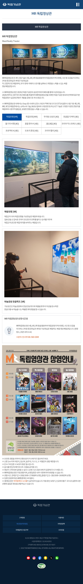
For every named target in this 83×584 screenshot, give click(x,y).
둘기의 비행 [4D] (12, 124)
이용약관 (61, 518)
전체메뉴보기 (77, 4)
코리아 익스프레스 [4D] (71, 124)
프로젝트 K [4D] (12, 131)
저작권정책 (61, 524)
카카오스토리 (45, 558)
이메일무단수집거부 (22, 530)
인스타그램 (34, 558)
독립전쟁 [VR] (12, 117)
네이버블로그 (57, 558)
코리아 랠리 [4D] (51, 131)
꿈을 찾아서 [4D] (31, 124)
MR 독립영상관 (41, 27)
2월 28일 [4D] (51, 124)
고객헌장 (22, 518)
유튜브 (28, 558)
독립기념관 (12, 4)
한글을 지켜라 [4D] (71, 117)
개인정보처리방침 (21, 524)
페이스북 (39, 558)
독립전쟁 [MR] (32, 117)
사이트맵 (61, 530)
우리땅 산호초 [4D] (51, 117)
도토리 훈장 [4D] (31, 131)
